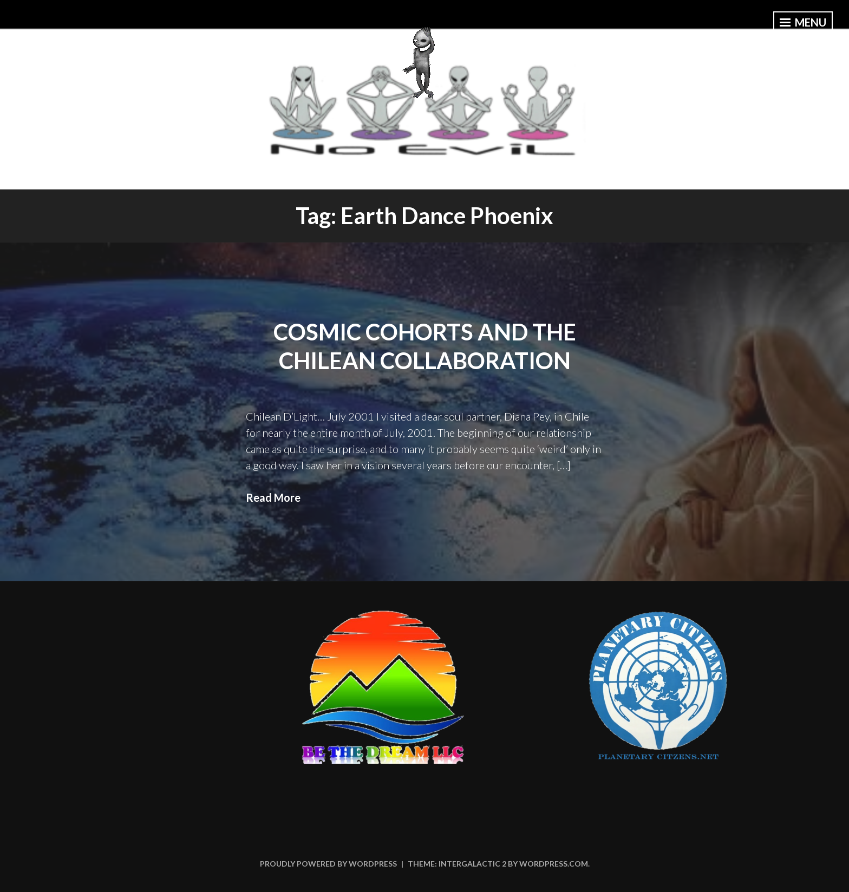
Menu (803, 22)
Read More (273, 497)
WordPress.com (553, 863)
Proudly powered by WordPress (328, 863)
